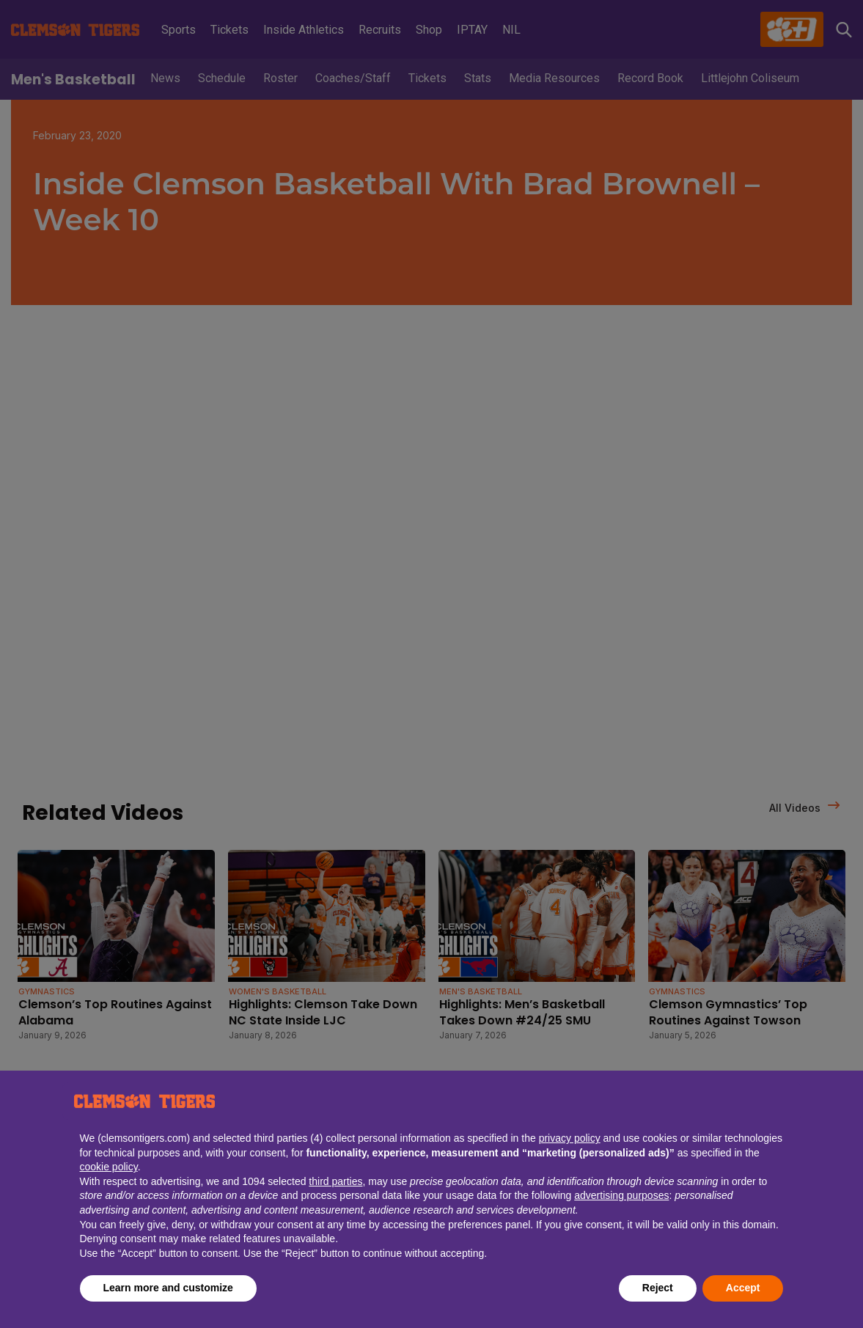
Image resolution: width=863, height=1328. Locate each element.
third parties (335, 1181)
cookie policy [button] (109, 1167)
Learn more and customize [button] (168, 1288)
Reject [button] (657, 1288)
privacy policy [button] (570, 1138)
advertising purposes (621, 1195)
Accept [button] (743, 1288)
